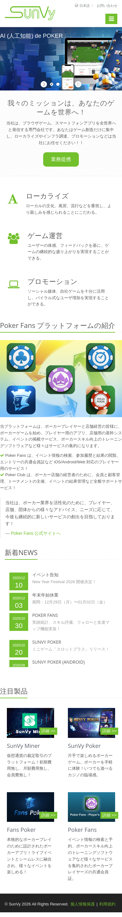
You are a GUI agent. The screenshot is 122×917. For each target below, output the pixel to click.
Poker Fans (82, 829)
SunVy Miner (23, 745)
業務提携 (61, 159)
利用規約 (107, 904)
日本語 (84, 5)
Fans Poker (21, 829)
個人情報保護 (82, 904)
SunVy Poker (84, 745)
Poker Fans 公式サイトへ (36, 533)
